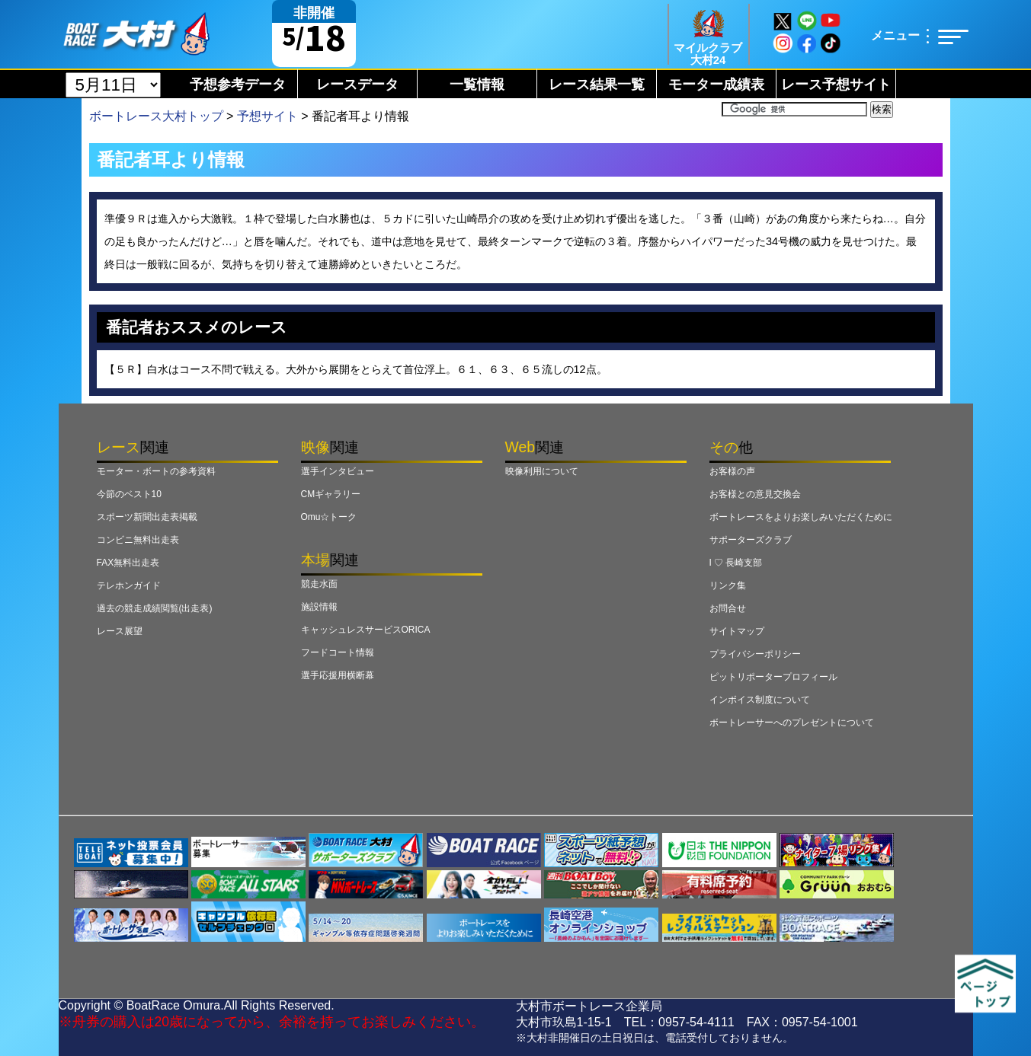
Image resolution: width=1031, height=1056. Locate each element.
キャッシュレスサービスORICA (366, 629)
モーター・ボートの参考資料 (156, 471)
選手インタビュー (337, 471)
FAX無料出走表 (128, 562)
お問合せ (727, 608)
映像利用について (541, 471)
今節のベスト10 (129, 494)
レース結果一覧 (597, 84)
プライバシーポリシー (755, 654)
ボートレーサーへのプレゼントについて (791, 722)
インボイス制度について (759, 699)
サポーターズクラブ (750, 539)
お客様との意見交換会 (755, 494)
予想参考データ (238, 84)
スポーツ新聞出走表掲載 (147, 517)
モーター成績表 (716, 84)
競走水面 (319, 584)
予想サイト (267, 116)
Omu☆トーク (329, 517)
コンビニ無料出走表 (138, 539)
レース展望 (119, 631)
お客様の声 (732, 471)
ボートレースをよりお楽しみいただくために (800, 517)
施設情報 (319, 606)
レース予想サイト (836, 84)
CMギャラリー (331, 494)
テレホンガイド (129, 585)
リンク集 (727, 585)
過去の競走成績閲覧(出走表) (155, 608)
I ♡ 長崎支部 (736, 562)
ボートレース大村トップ (156, 116)
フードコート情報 (337, 652)
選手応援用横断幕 (337, 675)
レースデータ (357, 84)
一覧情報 (477, 84)
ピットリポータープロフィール (773, 677)
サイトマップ (736, 631)
